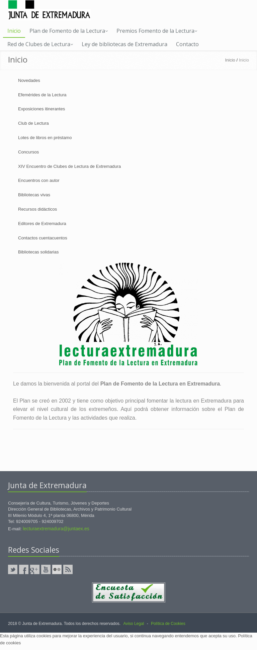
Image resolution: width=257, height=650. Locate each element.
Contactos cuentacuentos (42, 237)
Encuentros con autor (39, 180)
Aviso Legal (133, 623)
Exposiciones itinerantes (41, 108)
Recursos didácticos (37, 209)
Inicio (14, 30)
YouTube (46, 569)
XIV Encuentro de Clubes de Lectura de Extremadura (69, 166)
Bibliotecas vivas (34, 194)
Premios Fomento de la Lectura (156, 30)
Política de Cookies (168, 623)
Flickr (57, 569)
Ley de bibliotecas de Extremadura (124, 44)
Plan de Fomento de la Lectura (68, 30)
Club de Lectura (33, 123)
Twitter (12, 569)
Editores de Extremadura (42, 223)
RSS (68, 569)
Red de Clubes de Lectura (40, 44)
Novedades (29, 80)
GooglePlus (34, 569)
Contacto (187, 44)
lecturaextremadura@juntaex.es (56, 528)
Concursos (28, 151)
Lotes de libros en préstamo (45, 137)
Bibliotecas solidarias (38, 251)
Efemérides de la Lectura (42, 94)
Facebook (23, 569)
